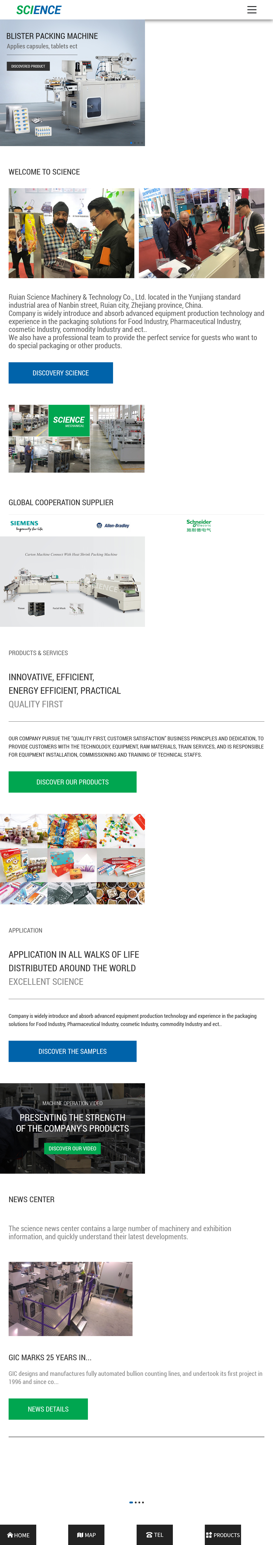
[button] (131, 143)
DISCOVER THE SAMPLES (73, 1051)
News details (48, 1409)
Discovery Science (61, 372)
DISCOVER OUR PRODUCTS (72, 781)
